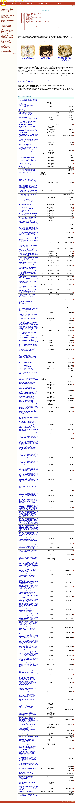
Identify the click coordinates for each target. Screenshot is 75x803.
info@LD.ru (62, 1)
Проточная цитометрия (5, 40)
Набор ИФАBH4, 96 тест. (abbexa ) (26, 420)
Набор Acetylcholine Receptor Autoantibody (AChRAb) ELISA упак (28, 333)
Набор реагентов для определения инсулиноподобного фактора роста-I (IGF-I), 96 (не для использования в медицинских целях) (28, 674)
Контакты (70, 3)
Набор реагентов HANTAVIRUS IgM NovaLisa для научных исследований (27, 427)
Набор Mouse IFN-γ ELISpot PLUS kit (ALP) (28, 340)
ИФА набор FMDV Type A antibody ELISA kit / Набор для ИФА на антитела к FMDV (28, 248)
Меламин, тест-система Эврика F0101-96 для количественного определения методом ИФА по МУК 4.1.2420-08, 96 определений (28, 327)
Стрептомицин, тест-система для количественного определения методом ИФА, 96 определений (27, 744)
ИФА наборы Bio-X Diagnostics (26, 18)
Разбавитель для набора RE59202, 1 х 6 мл (28, 736)
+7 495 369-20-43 (70, 1)
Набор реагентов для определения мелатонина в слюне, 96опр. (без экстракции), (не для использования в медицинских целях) (27, 687)
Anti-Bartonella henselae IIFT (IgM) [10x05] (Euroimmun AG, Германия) (28, 122)
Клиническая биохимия (5, 26)
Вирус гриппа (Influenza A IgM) (25, 218)
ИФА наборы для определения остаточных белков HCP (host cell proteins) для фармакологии (39, 28)
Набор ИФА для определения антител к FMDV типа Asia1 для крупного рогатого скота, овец (28, 415)
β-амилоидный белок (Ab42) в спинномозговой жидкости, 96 (25, 115)
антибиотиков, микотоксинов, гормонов (64, 59)
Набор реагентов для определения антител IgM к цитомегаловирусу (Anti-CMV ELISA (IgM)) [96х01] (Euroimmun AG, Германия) (28, 646)
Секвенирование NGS (5, 45)
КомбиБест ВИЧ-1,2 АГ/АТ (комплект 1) (27, 318)
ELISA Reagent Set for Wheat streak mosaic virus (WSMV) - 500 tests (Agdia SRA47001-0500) (28, 135)
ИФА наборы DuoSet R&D (25, 20)
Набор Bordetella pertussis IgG (25, 335)
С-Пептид (21, 737)
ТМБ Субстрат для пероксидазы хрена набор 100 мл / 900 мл (27, 780)
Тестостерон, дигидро (23, 762)
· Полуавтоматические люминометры (7, 14)
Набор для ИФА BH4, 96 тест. (25, 362)
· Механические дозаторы (5, 17)
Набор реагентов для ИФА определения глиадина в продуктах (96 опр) (28, 551)
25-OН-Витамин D (23, 117)
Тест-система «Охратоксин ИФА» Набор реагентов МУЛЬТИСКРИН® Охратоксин (28, 766)
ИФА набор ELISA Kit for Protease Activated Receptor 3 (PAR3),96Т (28, 246)
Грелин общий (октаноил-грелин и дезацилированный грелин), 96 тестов (27, 221)
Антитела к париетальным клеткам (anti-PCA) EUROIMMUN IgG (28, 195)
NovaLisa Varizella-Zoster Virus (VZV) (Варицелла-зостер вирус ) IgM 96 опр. (27, 150)
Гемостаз (2, 21)
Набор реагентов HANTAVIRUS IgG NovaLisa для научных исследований (27, 424)
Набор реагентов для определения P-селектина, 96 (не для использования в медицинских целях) (27, 570)
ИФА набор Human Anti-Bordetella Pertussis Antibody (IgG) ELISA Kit (28, 255)
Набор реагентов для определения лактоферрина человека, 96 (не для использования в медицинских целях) (27, 678)
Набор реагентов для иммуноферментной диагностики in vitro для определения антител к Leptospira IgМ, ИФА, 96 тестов (28, 547)
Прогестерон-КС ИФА (23, 733)
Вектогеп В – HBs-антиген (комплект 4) (27, 215)
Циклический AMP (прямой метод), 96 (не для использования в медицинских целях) (28, 795)
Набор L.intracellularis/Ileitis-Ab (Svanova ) (28, 337)
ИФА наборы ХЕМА (24, 32)
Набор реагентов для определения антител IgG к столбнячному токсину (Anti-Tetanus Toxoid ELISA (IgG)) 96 (28, 600)
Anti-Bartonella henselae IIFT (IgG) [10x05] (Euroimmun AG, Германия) (28, 119)
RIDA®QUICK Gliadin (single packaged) (27, 159)
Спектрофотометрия (5, 47)
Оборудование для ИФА (5, 10)
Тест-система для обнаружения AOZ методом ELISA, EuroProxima (27, 770)
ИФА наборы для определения (65, 57)
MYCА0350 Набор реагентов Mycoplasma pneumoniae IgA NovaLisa (28, 148)
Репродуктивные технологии (7, 43)
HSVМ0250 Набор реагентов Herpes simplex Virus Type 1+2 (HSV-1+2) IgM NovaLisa (28, 140)
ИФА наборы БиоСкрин (25, 23)
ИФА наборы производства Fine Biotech (28, 29)
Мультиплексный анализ (6, 31)
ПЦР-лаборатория (4, 41)
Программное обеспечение (6, 38)
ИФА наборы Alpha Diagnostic (26, 16)
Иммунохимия (4, 24)
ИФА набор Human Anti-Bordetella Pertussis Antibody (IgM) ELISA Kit (28, 258)
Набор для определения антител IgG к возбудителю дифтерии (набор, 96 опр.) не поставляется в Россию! (28, 384)
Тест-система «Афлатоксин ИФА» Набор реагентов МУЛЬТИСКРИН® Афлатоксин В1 (28, 764)
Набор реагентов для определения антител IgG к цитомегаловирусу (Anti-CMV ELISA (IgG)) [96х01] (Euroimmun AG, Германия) (28, 618)
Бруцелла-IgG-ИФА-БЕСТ (24, 207)
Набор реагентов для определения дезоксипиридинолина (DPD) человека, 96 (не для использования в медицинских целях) (28, 554)
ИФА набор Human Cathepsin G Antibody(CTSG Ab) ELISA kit (26, 260)
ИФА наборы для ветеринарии (26, 24)
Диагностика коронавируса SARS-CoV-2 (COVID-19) (31, 13)
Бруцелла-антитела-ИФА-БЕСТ (26, 208)
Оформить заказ (60, 3)
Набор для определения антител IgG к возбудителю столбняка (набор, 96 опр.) (28, 390)
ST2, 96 (20, 166)
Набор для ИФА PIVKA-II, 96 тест (26, 366)
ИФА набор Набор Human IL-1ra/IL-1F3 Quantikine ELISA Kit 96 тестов (27, 292)
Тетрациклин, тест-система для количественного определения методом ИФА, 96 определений (27, 777)
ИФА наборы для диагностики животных (28, 25)
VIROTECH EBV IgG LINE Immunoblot (27, 169)
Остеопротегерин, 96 (23, 723)
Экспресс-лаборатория (5, 51)
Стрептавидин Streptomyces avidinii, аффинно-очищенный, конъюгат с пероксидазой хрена (27, 740)
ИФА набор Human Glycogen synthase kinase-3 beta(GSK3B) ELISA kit (27, 265)
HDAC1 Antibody (22, 137)
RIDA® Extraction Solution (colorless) (27, 157)
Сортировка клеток (4, 46)
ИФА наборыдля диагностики (28, 57)
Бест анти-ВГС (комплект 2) (25, 204)
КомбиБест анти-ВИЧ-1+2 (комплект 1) (27, 317)
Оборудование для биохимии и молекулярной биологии (7, 33)
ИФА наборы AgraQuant (25, 15)
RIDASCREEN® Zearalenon (25, 163)
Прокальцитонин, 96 (23, 734)
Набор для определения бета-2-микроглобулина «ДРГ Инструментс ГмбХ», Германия (28, 404)
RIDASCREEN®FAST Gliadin (25, 164)
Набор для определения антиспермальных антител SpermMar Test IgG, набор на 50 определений (28, 376)
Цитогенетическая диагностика (7, 50)
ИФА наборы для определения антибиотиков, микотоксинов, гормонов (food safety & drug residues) (40, 27)
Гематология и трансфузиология (7, 20)
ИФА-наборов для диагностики (51, 80)
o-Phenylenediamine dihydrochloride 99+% (28, 153)
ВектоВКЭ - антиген (23, 211)
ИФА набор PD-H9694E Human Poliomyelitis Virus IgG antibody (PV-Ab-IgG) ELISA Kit (28, 279)
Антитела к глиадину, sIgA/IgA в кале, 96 (28, 192)
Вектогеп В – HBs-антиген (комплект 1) (27, 217)
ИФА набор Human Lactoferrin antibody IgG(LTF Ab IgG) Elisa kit (27, 270)
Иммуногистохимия (4, 22)
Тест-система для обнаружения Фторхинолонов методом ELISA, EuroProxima (26, 773)
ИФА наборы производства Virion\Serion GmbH (30, 30)
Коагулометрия (4, 27)
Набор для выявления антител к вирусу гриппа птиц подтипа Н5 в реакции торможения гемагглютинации (27, 349)
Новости (21, 3)
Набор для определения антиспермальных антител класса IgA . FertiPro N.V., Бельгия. (28, 379)
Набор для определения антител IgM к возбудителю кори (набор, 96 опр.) (27, 401)
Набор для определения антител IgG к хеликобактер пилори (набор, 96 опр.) (27, 393)
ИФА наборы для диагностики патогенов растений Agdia (31, 26)
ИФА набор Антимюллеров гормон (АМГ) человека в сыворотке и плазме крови (28, 284)
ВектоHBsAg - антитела (24, 210)
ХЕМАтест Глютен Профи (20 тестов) (27, 791)
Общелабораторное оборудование (8, 35)
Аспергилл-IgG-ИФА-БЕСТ (24, 199)
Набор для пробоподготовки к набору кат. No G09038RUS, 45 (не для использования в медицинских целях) (28, 411)
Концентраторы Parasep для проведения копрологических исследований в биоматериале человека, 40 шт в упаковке (28, 323)
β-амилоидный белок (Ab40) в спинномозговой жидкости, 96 (25, 113)
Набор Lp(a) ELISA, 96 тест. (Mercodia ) (27, 339)
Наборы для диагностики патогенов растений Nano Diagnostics (33, 33)
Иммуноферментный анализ (7, 9)
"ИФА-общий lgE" (22, 109)
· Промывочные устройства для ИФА (7, 15)
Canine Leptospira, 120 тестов (25, 124)
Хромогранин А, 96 (23, 792)
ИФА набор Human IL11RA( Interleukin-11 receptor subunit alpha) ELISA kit (28, 268)
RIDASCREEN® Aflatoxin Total (25, 162)
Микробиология (4, 29)
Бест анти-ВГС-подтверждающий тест (27, 205)
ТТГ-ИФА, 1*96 (22, 785)
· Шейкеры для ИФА (4, 16)
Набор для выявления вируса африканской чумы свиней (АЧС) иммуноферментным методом (28, 353)
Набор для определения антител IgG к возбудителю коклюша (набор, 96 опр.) (27, 388)
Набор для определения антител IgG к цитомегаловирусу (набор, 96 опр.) (27, 395)
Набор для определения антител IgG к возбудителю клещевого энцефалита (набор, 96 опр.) (27, 103)
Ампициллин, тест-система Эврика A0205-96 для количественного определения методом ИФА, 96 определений (28, 178)
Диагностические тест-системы (7, 18)
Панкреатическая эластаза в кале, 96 (27, 724)
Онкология (3, 36)
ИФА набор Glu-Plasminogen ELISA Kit (27, 253)
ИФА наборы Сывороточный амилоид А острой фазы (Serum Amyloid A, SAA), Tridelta (37, 31)
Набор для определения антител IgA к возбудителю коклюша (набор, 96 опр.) (27, 382)
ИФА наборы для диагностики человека (28, 14)
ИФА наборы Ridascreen (25, 22)
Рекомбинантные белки (5, 42)
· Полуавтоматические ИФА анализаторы (8, 12)
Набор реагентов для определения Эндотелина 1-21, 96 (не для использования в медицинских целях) (28, 106)
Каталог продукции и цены (43, 3)
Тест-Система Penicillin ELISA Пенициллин (28, 768)
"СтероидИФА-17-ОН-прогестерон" (26, 110)
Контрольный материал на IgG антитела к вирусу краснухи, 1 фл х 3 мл (28, 320)
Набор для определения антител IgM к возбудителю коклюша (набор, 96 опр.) (27, 398)
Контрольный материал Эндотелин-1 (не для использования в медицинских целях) (28, 100)
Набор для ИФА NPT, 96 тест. (25, 365)
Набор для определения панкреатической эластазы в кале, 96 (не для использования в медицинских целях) (28, 407)
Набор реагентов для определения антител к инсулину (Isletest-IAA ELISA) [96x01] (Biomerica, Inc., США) (28, 659)
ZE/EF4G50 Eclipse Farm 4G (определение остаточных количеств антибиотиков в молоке (28, 173)
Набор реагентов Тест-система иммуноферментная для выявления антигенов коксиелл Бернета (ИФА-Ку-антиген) (27, 709)
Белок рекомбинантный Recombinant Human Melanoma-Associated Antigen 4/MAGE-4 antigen (27, 202)
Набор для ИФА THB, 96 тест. (25, 368)
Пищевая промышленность (6, 37)
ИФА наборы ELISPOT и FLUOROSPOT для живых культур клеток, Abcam (35, 21)
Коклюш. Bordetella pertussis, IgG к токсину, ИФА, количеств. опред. (28, 315)
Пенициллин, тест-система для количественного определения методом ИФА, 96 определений (27, 727)
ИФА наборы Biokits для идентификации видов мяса (31, 17)
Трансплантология (4, 48)
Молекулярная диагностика (6, 30)
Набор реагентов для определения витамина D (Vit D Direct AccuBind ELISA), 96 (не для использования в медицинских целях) (28, 669)
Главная (14, 3)
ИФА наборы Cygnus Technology (27, 19)
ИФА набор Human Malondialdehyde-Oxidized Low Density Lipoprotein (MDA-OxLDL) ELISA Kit (27, 273)
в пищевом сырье (65, 60)
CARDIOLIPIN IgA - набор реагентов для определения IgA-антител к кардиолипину (28, 129)
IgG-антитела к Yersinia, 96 (25, 144)
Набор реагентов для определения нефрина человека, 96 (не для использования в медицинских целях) (27, 691)
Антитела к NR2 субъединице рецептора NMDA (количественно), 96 (28, 191)
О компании (29, 3)
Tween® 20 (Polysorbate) (24, 167)
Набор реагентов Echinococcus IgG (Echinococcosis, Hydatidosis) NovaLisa (27, 422)
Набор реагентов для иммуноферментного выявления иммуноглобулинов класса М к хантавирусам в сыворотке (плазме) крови (28, 452)
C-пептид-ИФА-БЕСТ (23, 132)
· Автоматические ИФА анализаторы (7, 11)
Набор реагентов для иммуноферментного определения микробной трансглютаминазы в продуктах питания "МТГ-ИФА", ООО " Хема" (28, 475)
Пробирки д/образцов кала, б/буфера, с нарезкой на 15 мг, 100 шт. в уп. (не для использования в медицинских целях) (27, 730)
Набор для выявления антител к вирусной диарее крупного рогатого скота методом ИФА (28, 345)
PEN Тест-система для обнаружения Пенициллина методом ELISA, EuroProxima (28, 155)
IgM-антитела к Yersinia (24, 145)
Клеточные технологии (5, 25)
